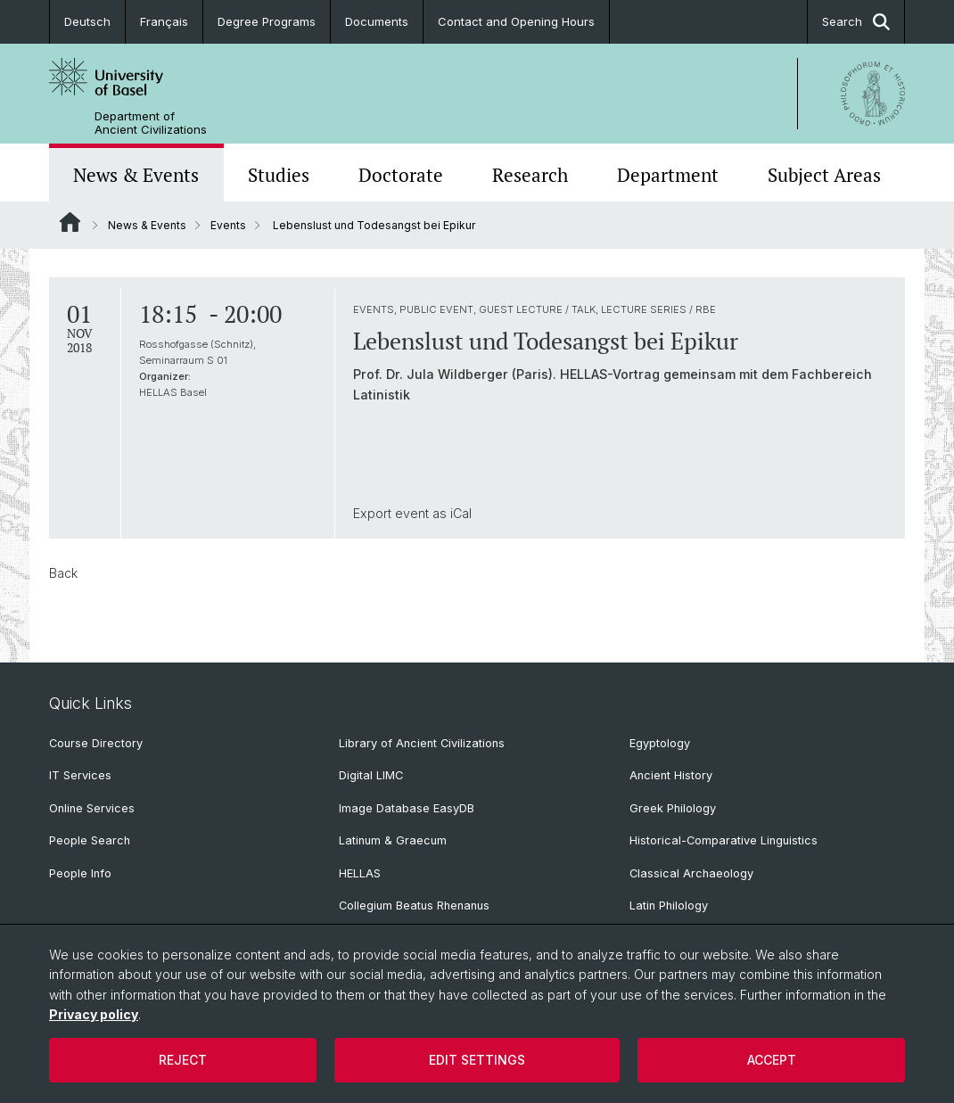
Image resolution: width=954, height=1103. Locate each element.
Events (228, 225)
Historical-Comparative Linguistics (723, 840)
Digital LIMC (371, 775)
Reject (183, 1059)
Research (530, 174)
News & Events (136, 174)
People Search (89, 840)
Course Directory (96, 743)
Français (164, 21)
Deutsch (87, 21)
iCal (461, 513)
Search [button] (856, 21)
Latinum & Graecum (393, 840)
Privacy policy (93, 1014)
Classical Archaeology (691, 873)
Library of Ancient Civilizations (422, 743)
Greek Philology (672, 808)
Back (63, 572)
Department (668, 174)
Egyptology (659, 743)
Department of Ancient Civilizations (151, 123)
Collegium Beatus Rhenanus (414, 905)
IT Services (80, 775)
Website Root (70, 222)
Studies (278, 174)
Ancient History (670, 775)
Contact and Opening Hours (516, 21)
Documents (376, 21)
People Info (80, 873)
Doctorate (400, 174)
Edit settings (477, 1059)
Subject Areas (824, 174)
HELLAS (360, 873)
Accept (771, 1059)
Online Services (92, 808)
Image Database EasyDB (406, 808)
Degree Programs (267, 21)
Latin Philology (668, 905)
